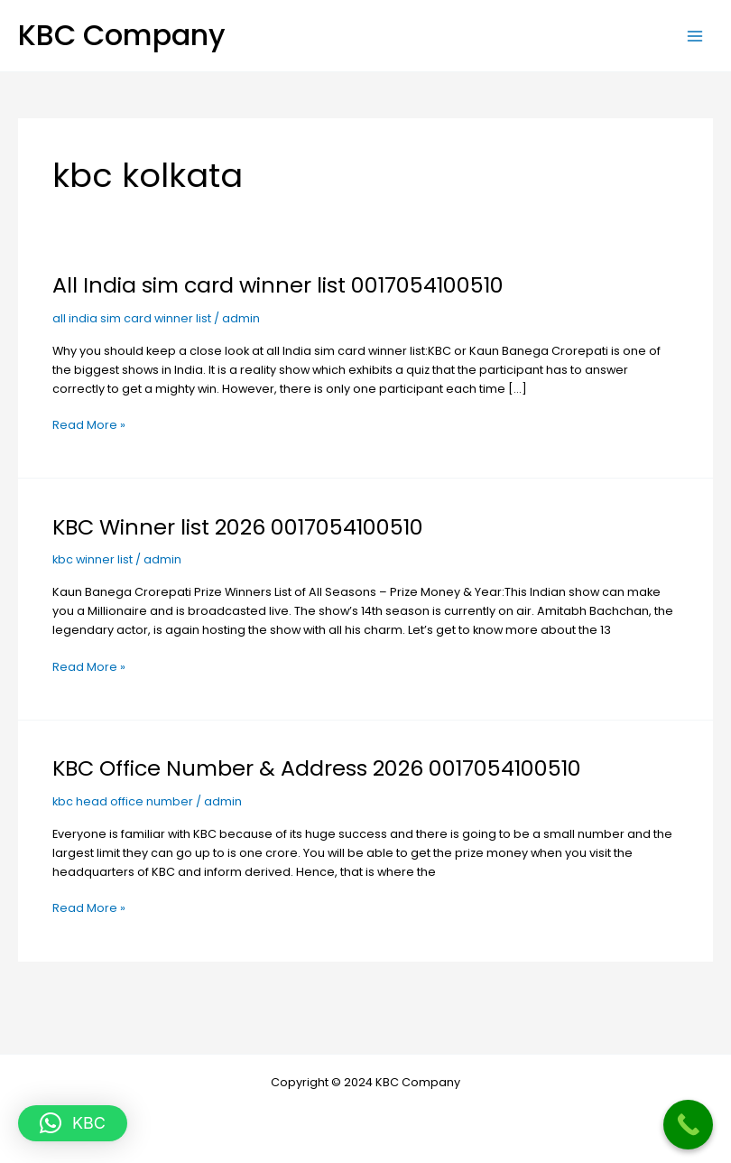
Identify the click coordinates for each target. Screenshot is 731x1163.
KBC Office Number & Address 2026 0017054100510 (316, 768)
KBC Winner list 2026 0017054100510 (237, 527)
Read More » (88, 424)
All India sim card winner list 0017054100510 (278, 285)
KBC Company (122, 34)
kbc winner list (92, 559)
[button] (72, 1123)
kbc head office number (122, 801)
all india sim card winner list (131, 318)
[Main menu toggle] (695, 35)
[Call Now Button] (688, 1124)
